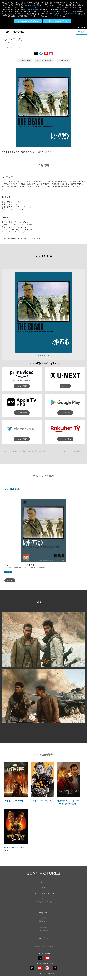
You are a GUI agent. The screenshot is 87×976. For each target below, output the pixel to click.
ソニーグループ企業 (72, 14)
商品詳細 (10, 555)
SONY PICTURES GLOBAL (43, 921)
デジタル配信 (24, 35)
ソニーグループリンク (43, 918)
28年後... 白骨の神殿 (13, 775)
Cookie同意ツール (43, 969)
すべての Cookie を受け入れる (28, 21)
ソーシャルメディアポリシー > (43, 958)
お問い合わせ (43, 905)
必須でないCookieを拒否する (57, 21)
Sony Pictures (57, 14)
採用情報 (43, 902)
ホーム (43, 856)
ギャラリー (63, 35)
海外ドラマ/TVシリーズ (43, 877)
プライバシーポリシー (43, 965)
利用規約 (43, 967)
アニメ (43, 880)
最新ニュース (43, 896)
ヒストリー (43, 899)
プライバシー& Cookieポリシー (33, 7)
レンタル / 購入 (21, 361)
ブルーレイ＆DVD (44, 35)
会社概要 (43, 892)
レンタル (65, 361)
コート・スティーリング (42, 775)
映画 (43, 862)
